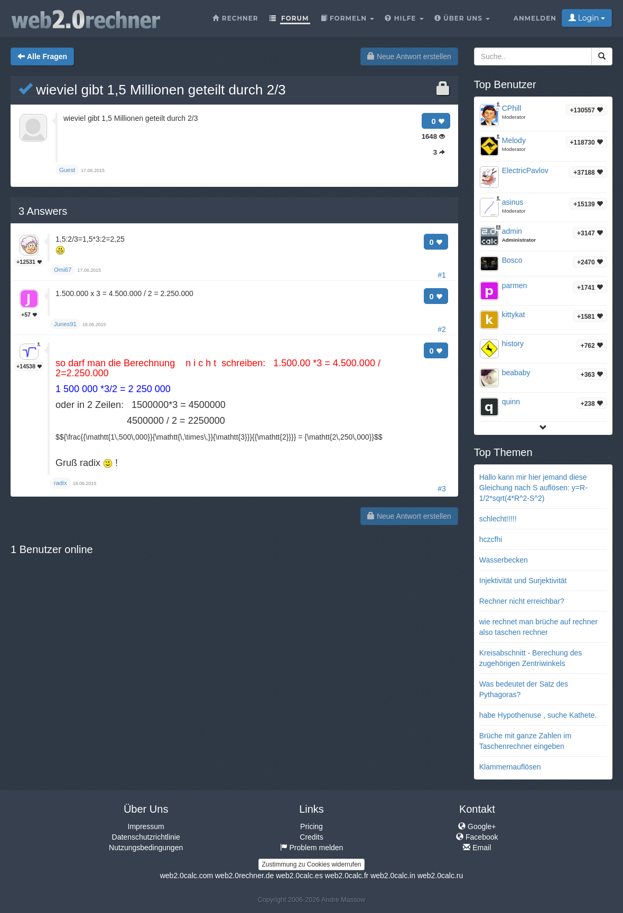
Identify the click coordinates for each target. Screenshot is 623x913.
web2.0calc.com (186, 875)
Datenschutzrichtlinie (146, 837)
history (513, 343)
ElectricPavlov (525, 170)
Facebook (477, 837)
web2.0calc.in (392, 875)
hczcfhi (491, 539)
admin (512, 231)
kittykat (513, 314)
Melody (514, 140)
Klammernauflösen (510, 767)
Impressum (146, 826)
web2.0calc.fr (346, 875)
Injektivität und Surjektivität (523, 580)
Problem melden (311, 847)
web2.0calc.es (299, 875)
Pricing (311, 826)
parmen (514, 285)
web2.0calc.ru (440, 875)
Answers (42, 211)
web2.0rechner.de (244, 875)
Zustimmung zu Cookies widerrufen (311, 864)
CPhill (512, 108)
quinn (511, 401)
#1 (442, 275)
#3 (442, 488)
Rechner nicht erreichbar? (521, 601)
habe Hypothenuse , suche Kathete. (538, 715)
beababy (516, 372)
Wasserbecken (503, 560)
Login (587, 18)
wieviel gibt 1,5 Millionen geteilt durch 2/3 (152, 90)
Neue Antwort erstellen (409, 56)
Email (477, 847)
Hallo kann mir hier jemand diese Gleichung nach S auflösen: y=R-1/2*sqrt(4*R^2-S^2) (533, 487)
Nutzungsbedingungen (146, 847)
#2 (442, 329)
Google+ (477, 826)
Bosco (512, 260)
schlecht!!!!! (498, 519)
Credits (311, 837)
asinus (512, 202)
